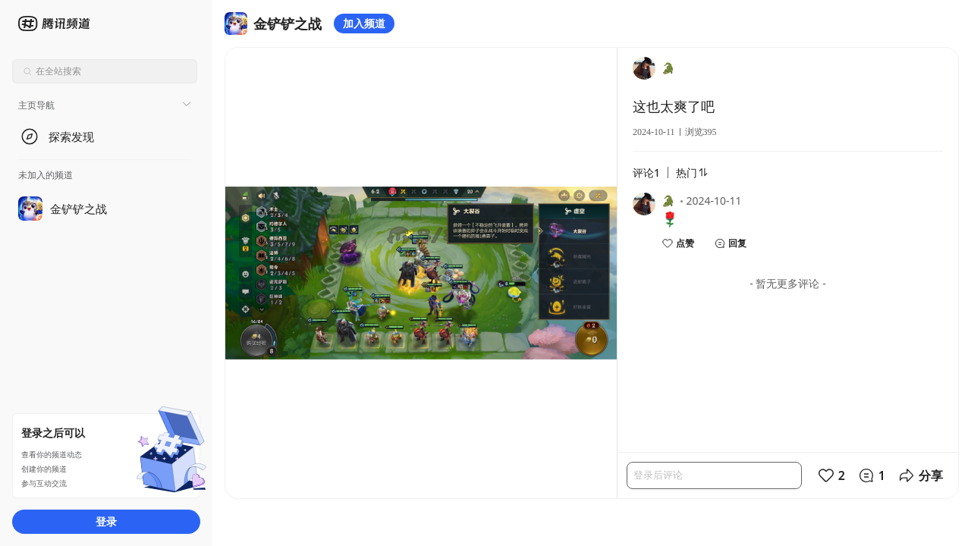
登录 (106, 521)
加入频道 (364, 23)
